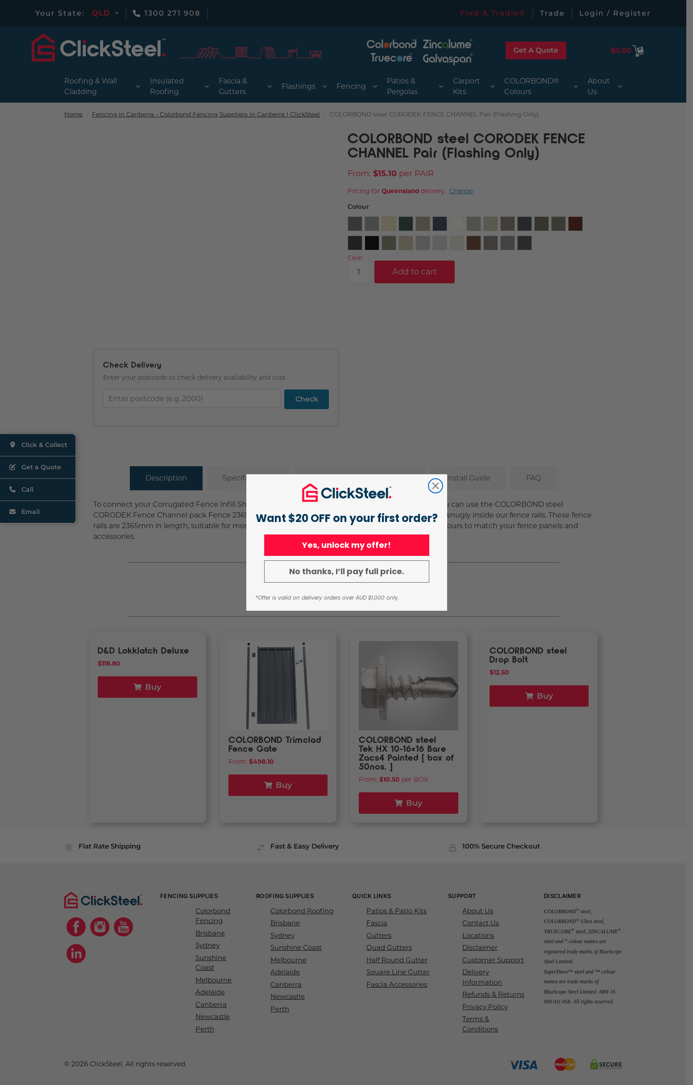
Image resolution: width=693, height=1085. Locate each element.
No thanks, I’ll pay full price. (346, 571)
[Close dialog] (435, 486)
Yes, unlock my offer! (346, 545)
